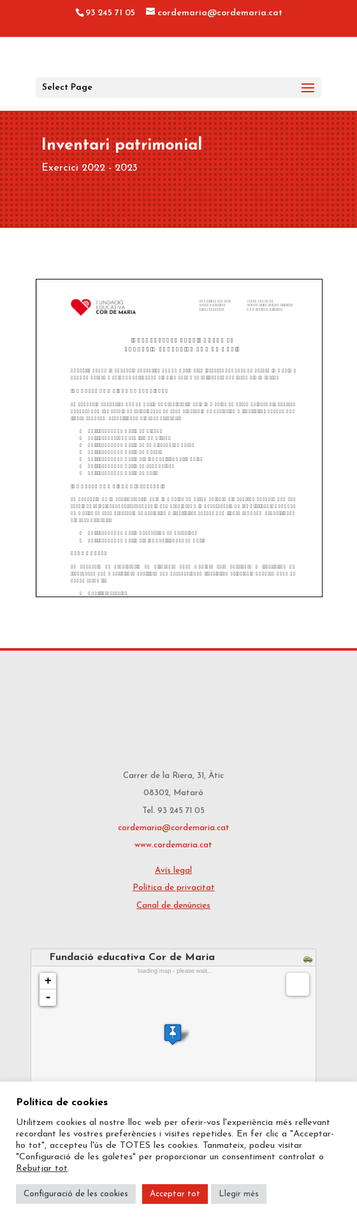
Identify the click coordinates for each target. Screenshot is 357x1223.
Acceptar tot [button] (175, 1194)
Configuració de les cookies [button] (76, 1194)
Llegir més (239, 1194)
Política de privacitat (174, 888)
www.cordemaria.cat (173, 845)
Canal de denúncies (173, 905)
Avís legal (173, 870)
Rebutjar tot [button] (42, 1168)
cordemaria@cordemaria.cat (173, 828)
